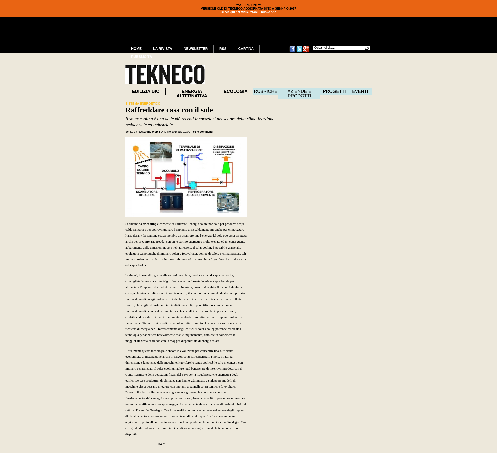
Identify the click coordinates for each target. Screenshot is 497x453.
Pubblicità (141, 57)
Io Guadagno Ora (157, 410)
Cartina (246, 49)
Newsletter (196, 49)
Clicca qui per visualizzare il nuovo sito (248, 12)
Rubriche (265, 91)
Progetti (334, 91)
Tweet (161, 444)
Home (136, 49)
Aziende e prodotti (299, 93)
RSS (223, 49)
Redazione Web (148, 131)
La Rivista (162, 49)
